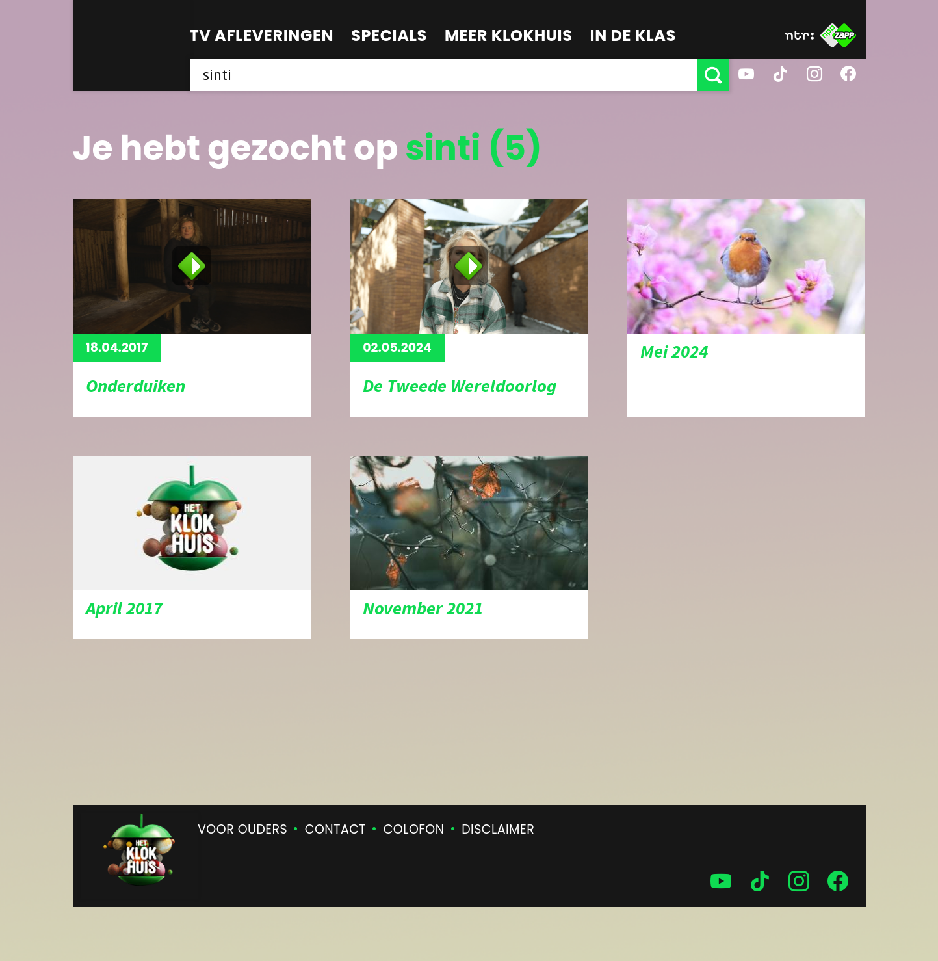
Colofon (414, 829)
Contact (335, 829)
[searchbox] (443, 75)
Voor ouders (242, 829)
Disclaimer (498, 829)
